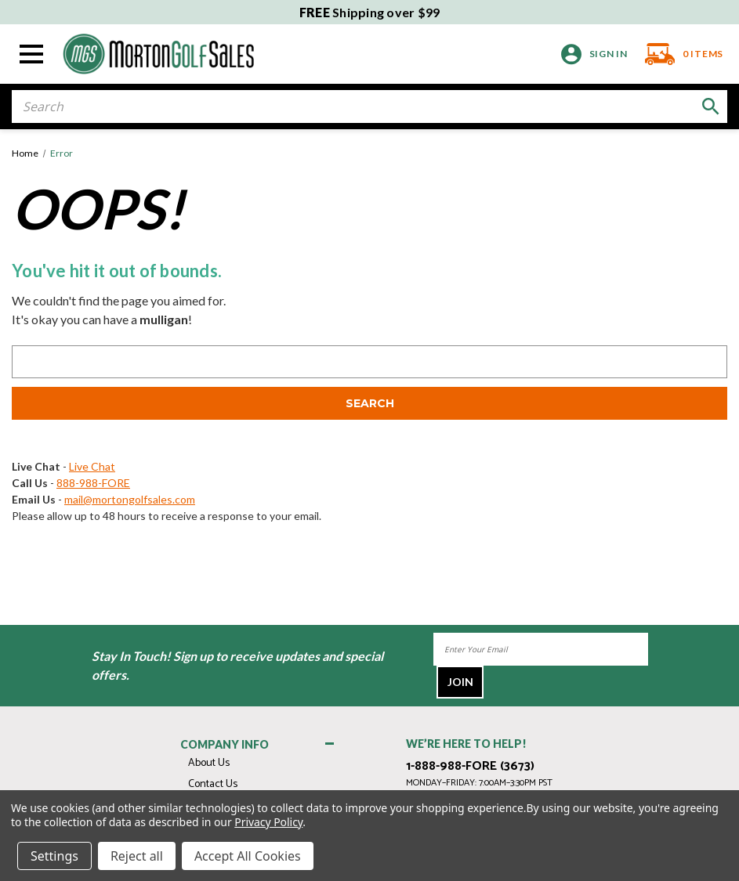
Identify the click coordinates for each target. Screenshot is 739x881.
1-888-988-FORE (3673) (470, 767)
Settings (54, 856)
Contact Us (212, 784)
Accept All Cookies (247, 856)
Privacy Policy (268, 821)
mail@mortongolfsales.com (129, 499)
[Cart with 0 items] (679, 54)
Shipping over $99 (369, 12)
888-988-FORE (93, 482)
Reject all (136, 856)
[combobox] (369, 106)
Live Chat (92, 466)
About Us (209, 763)
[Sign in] (594, 54)
